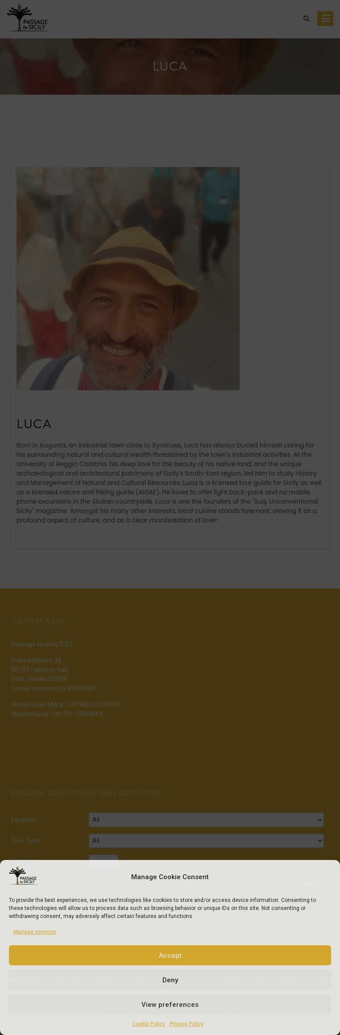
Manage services (34, 932)
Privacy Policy (186, 1024)
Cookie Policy (148, 1024)
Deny (170, 980)
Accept (170, 956)
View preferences (170, 1005)
